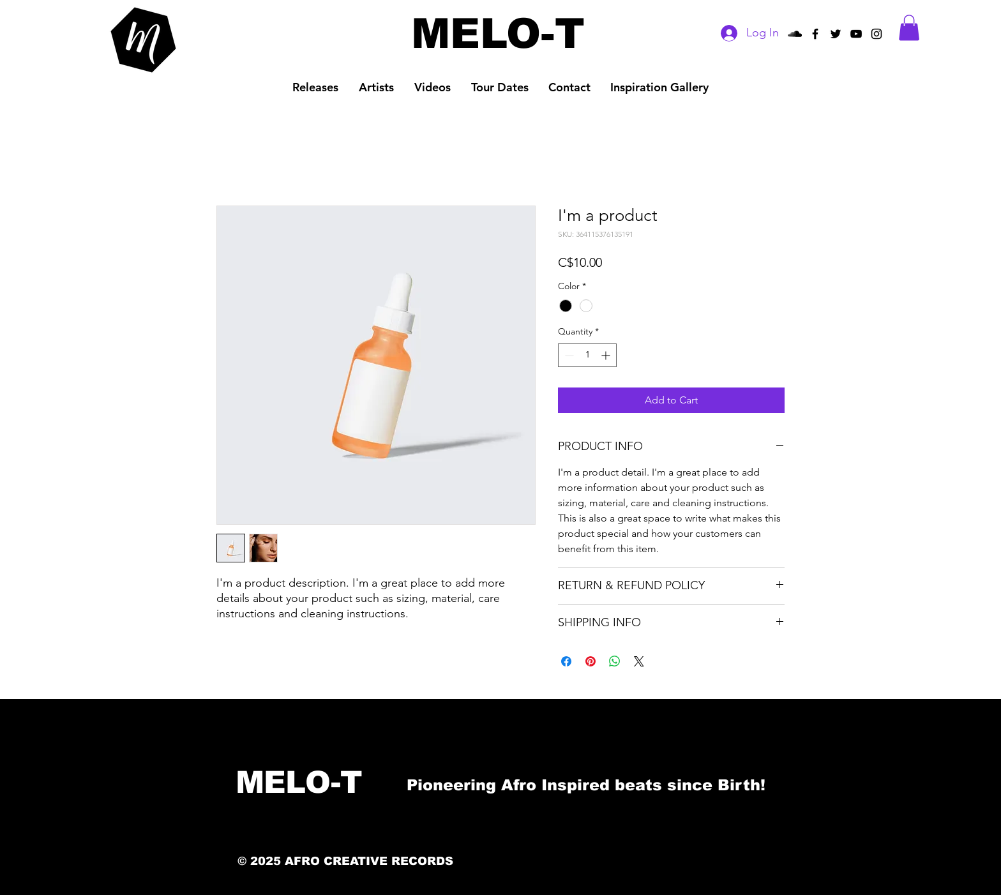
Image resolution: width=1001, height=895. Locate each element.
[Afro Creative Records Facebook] (815, 34)
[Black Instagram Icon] (876, 34)
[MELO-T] (498, 33)
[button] (909, 28)
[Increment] (607, 355)
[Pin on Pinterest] (590, 661)
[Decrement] (568, 355)
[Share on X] (639, 661)
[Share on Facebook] (566, 661)
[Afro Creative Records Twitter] (836, 34)
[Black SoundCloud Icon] (795, 34)
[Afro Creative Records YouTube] (856, 34)
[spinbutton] (587, 355)
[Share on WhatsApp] (614, 661)
